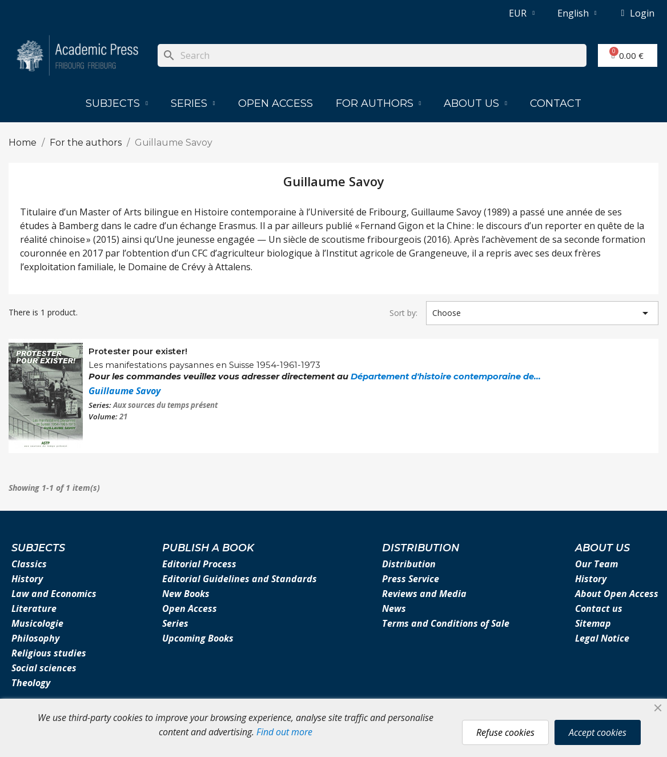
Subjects (117, 103)
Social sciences (44, 668)
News (394, 608)
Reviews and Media (424, 593)
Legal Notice (602, 638)
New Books (186, 593)
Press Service (410, 578)
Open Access (275, 103)
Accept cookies (597, 732)
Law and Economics (54, 593)
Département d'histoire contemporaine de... (446, 376)
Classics (29, 564)
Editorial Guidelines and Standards (239, 578)
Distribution (409, 564)
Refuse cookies (505, 732)
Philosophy (35, 638)
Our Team (596, 564)
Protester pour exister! (138, 351)
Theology (30, 682)
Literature (34, 608)
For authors (378, 103)
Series (193, 103)
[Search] (372, 55)
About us (475, 103)
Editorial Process (199, 564)
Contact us (598, 608)
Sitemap (593, 623)
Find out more (284, 732)
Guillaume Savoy (124, 390)
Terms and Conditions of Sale (445, 623)
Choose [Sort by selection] (542, 313)
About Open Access (616, 593)
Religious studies (48, 653)
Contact (555, 103)
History (27, 578)
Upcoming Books (198, 638)
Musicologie (37, 623)
